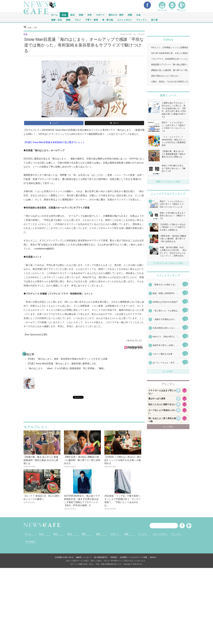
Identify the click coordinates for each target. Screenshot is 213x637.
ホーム (28, 534)
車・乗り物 (107, 20)
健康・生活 (56, 20)
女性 (89, 15)
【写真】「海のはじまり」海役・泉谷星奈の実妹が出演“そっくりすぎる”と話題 (67, 359)
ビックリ (142, 534)
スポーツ (100, 15)
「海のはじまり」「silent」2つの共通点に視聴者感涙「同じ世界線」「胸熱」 (66, 368)
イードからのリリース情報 (137, 557)
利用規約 (113, 557)
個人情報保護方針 (101, 557)
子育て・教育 (91, 20)
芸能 (81, 15)
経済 (70, 534)
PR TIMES (30, 541)
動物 (68, 20)
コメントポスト (124, 20)
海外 (84, 534)
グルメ (78, 20)
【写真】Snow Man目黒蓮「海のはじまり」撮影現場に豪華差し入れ (61, 363)
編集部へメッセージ (83, 557)
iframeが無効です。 (168, 326)
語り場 (154, 20)
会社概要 (123, 557)
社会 (64, 15)
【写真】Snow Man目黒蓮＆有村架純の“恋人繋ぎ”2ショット (54, 142)
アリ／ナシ (141, 20)
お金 (138, 15)
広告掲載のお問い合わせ (64, 557)
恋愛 (130, 15)
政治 (72, 15)
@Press (153, 557)
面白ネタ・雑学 (116, 15)
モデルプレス (34, 427)
